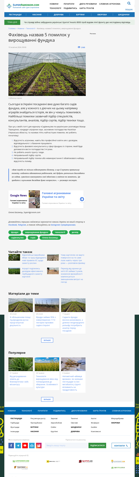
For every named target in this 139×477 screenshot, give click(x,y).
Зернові (54, 418)
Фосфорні (95, 423)
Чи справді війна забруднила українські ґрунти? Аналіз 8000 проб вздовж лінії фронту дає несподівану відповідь (77, 22)
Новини (54, 4)
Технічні (74, 418)
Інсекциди (14, 431)
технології (60, 232)
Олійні (53, 427)
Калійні (94, 427)
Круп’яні (54, 431)
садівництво (17, 237)
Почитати (70, 4)
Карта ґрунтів (88, 8)
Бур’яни (80, 14)
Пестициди (15, 14)
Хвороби (102, 14)
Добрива (59, 14)
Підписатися (97, 445)
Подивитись (71, 8)
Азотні (93, 418)
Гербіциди (14, 423)
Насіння (36, 14)
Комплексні (96, 431)
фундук (14, 232)
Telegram (22, 224)
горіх (32, 237)
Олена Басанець (50, 237)
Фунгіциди (14, 427)
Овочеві (74, 423)
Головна (11, 28)
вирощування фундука (36, 232)
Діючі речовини (89, 4)
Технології (56, 8)
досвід (75, 232)
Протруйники (36, 423)
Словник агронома (111, 4)
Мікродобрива (117, 418)
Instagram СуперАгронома (63, 224)
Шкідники (123, 14)
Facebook (12, 224)
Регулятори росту (38, 418)
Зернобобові (56, 423)
